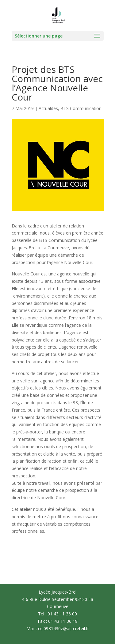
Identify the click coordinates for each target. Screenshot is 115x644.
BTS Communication (81, 108)
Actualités (48, 108)
